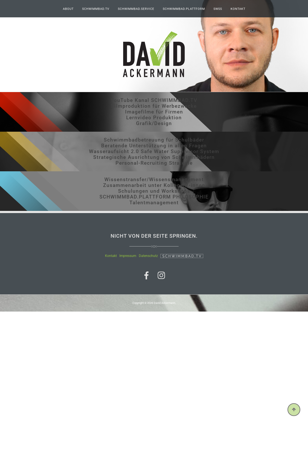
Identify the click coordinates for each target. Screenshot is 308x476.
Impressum (127, 256)
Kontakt (111, 256)
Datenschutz (148, 256)
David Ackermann (164, 302)
